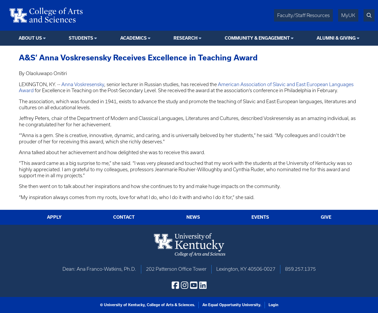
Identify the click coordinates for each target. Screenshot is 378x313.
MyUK (348, 15)
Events (260, 217)
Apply (54, 217)
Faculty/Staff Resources (303, 15)
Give (326, 217)
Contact (124, 217)
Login (273, 305)
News (193, 217)
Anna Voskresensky (82, 84)
